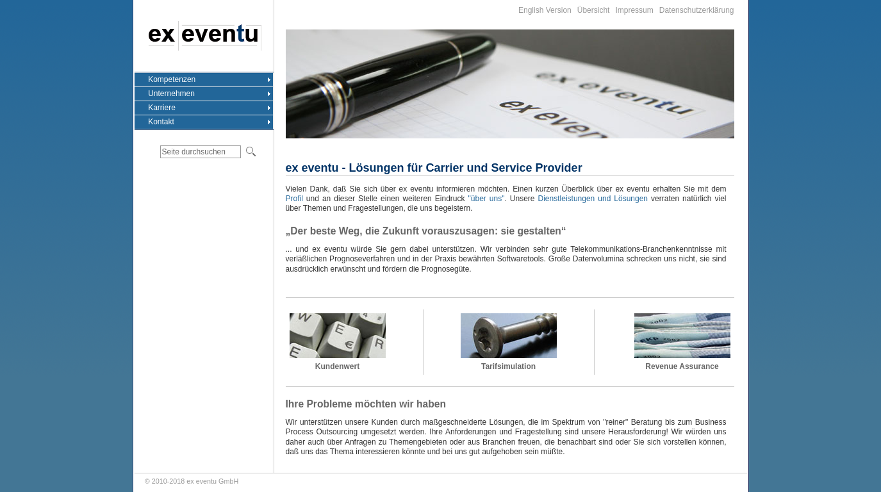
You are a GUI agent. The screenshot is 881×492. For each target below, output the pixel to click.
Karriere (162, 107)
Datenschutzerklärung (696, 10)
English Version (545, 10)
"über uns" (486, 198)
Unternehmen (171, 93)
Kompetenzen (171, 79)
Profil (294, 198)
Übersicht (593, 10)
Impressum (634, 10)
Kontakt (161, 121)
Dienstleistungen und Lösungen (593, 198)
